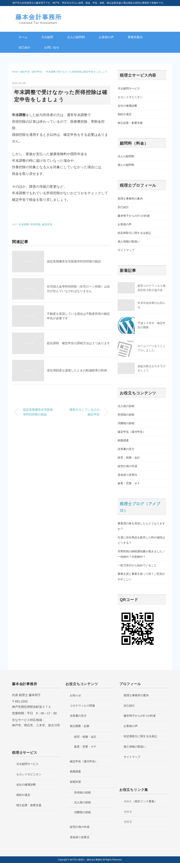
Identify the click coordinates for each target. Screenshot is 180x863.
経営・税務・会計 (129, 457)
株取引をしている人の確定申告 (85, 412)
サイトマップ (126, 250)
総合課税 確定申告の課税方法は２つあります (78, 343)
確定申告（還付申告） (132, 431)
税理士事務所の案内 (130, 198)
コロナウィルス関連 (82, 705)
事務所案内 (135, 37)
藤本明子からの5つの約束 (134, 215)
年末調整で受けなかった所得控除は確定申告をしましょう (76, 71)
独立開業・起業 (79, 726)
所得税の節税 (126, 414)
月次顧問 (47, 37)
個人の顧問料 (126, 165)
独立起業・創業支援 (130, 122)
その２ (128, 811)
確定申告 (47, 224)
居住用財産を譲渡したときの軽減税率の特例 (77, 370)
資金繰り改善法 (127, 474)
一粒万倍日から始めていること (137, 565)
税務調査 (123, 440)
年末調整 (24, 224)
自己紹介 (24, 47)
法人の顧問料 (76, 37)
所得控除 (35, 224)
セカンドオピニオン (130, 97)
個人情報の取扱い (129, 241)
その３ (128, 821)
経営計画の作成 (127, 466)
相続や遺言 (125, 114)
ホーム (22, 37)
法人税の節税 (126, 406)
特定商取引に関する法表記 (134, 233)
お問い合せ (51, 47)
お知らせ (75, 695)
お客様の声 (106, 37)
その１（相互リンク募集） (140, 801)
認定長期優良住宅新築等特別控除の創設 (74, 261)
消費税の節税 (126, 423)
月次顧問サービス (129, 88)
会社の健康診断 (127, 105)
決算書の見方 (126, 449)
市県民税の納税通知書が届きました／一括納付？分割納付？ (141, 554)
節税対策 (75, 781)
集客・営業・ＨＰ (129, 483)
